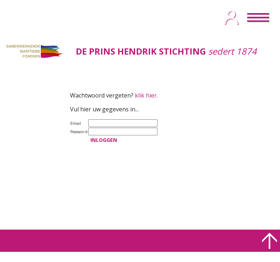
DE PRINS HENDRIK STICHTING (141, 51)
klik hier (146, 95)
